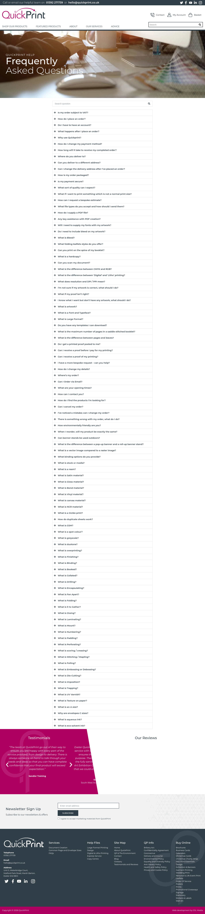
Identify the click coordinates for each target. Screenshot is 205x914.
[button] (7, 765)
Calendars (180, 853)
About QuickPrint (122, 850)
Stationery (180, 895)
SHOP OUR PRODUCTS (14, 26)
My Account (176, 15)
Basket (195, 15)
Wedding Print (183, 873)
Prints (178, 887)
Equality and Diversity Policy (157, 861)
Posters (179, 884)
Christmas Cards (183, 856)
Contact (157, 15)
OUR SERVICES (94, 26)
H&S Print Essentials (185, 861)
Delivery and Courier (153, 856)
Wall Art (179, 901)
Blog (116, 859)
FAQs (51, 853)
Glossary (118, 861)
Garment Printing (184, 870)
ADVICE (115, 26)
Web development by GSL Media (187, 910)
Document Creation (58, 847)
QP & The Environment (125, 853)
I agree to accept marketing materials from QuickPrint (85, 818)
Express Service (94, 856)
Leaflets (179, 878)
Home (117, 847)
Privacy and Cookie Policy (156, 870)
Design (90, 850)
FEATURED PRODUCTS (48, 26)
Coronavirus (149, 853)
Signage (180, 892)
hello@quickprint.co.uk (83, 2)
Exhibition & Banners (186, 867)
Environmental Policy (154, 859)
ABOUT (73, 26)
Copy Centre (93, 859)
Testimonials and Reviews (126, 864)
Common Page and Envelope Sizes (65, 850)
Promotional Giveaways (187, 889)
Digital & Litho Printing (97, 853)
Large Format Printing (97, 847)
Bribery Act (149, 847)
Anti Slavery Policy (152, 864)
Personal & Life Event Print (188, 875)
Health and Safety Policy (155, 867)
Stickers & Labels (183, 898)
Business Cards (183, 850)
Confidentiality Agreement (156, 850)
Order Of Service (183, 881)
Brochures (181, 847)
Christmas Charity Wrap (187, 859)
